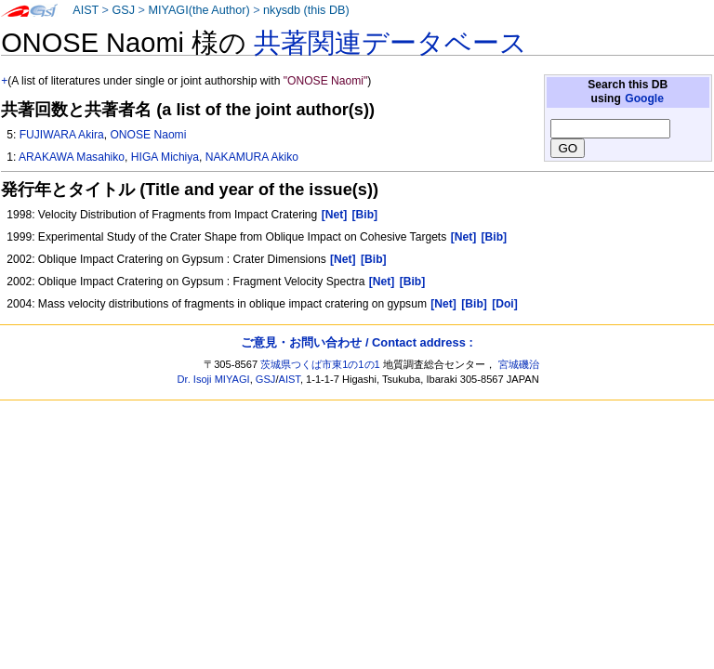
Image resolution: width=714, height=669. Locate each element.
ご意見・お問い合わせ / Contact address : (356, 342)
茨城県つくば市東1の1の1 (320, 364)
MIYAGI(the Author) (198, 10)
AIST (86, 10)
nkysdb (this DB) (306, 10)
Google (644, 98)
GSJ (123, 10)
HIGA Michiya (165, 157)
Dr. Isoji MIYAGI (214, 379)
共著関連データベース (390, 43)
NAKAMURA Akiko (251, 157)
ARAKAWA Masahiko (72, 157)
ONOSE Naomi (148, 134)
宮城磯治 (518, 364)
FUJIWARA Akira (62, 134)
